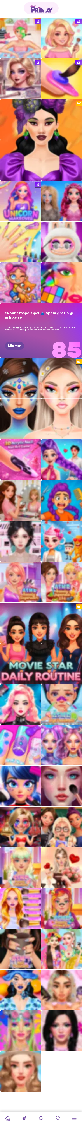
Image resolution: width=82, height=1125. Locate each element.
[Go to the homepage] (41, 8)
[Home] (7, 1118)
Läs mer (14, 346)
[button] (24, 1118)
